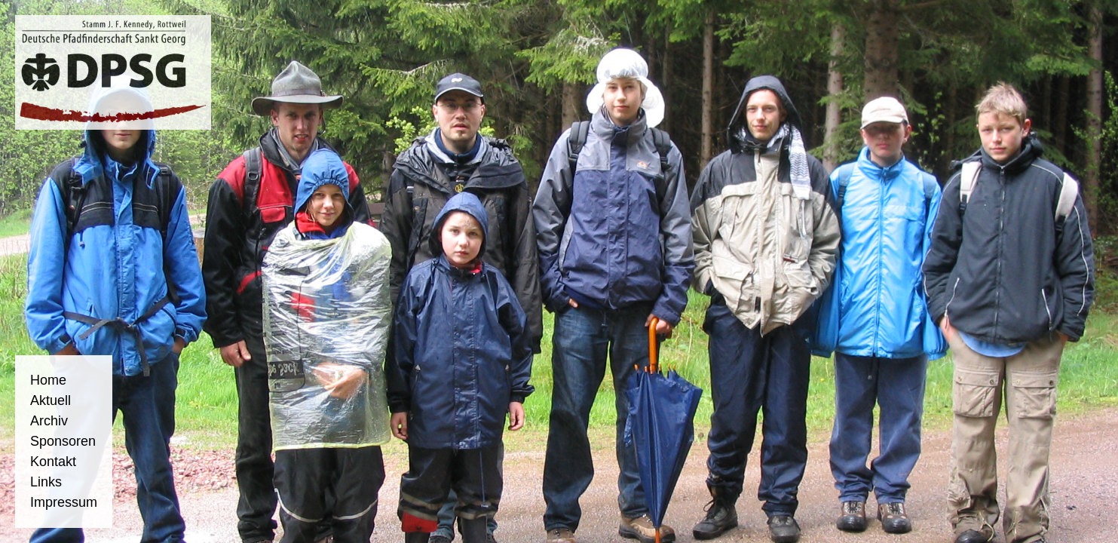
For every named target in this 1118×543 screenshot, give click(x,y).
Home (48, 380)
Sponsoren (63, 441)
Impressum (63, 502)
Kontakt (53, 461)
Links (46, 481)
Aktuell (50, 400)
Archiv (49, 420)
